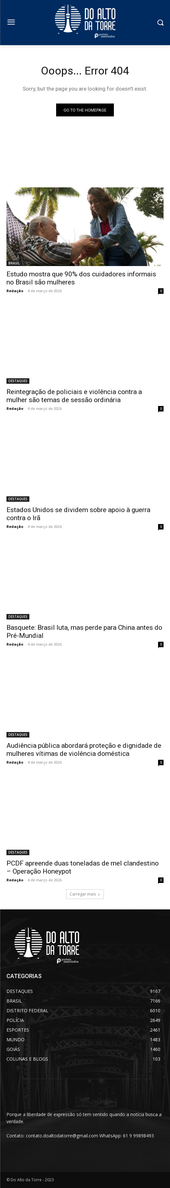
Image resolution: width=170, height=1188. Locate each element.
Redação (14, 290)
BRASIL (14, 263)
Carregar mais (85, 894)
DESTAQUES (17, 381)
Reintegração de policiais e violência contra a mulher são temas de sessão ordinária (74, 396)
